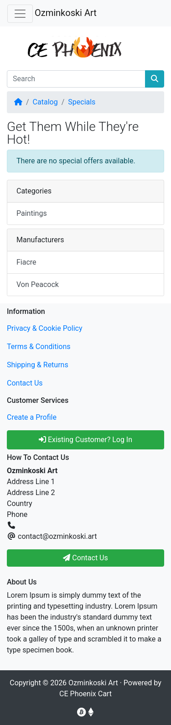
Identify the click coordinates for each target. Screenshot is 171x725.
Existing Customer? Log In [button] (85, 439)
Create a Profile (32, 417)
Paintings (31, 213)
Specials (81, 102)
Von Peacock (37, 284)
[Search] (76, 79)
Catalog (45, 102)
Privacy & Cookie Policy (45, 328)
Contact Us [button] (85, 557)
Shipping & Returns (37, 364)
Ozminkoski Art (66, 12)
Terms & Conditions (39, 346)
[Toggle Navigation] (20, 14)
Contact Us (25, 383)
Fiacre (26, 262)
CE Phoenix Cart (85, 693)
